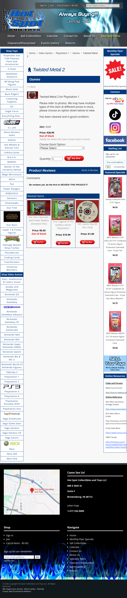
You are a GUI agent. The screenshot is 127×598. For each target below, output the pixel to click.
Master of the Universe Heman (12, 168)
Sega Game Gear (12, 423)
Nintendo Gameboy (12, 301)
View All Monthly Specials (115, 86)
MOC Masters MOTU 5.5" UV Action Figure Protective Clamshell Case (115, 338)
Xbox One (11, 458)
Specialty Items (110, 36)
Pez (12, 184)
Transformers (12, 262)
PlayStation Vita (12, 408)
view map (73, 505)
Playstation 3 (12, 391)
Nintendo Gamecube (12, 328)
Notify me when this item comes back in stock (65, 139)
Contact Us (71, 36)
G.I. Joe (12, 127)
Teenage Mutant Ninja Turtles (12, 246)
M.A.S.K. (12, 157)
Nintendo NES (12, 339)
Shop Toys (12, 50)
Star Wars (11, 224)
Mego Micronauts (12, 174)
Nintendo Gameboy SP (12, 321)
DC (11, 106)
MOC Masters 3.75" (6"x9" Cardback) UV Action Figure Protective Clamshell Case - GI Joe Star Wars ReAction (115, 292)
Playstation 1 (12, 376)
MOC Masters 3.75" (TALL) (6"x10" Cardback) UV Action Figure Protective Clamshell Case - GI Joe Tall (115, 244)
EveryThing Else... (12, 116)
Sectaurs (12, 198)
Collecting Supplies (12, 100)
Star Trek (12, 207)
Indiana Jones (12, 152)
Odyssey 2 (12, 372)
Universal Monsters (12, 268)
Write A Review (90, 170)
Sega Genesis (11, 428)
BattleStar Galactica (12, 75)
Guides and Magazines (11, 288)
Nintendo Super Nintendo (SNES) (12, 346)
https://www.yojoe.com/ (116, 432)
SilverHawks (12, 202)
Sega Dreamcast (12, 418)
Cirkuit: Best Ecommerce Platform (16, 591)
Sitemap (40, 589)
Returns (70, 43)
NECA (12, 179)
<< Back (31, 86)
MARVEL (12, 161)
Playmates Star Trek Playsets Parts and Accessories (11, 60)
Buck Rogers (12, 94)
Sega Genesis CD (11, 432)
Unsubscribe (119, 167)
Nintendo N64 (12, 334)
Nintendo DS (12, 294)
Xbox (12, 449)
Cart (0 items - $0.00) (67, 5)
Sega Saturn (12, 437)
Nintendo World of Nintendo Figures (11, 366)
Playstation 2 (12, 381)
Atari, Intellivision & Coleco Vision (12, 280)
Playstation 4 (12, 396)
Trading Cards (12, 257)
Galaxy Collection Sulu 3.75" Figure (115, 201)
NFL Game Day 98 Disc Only (87, 225)
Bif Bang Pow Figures (11, 83)
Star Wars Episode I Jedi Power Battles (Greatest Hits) (39, 220)
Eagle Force (12, 111)
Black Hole (12, 89)
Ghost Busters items (12, 134)
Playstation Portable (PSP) (12, 402)
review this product (74, 184)
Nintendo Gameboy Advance (11, 313)
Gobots (12, 139)
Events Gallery (50, 43)
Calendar (52, 36)
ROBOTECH (12, 193)
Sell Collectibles (31, 36)
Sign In (43, 5)
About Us (89, 36)
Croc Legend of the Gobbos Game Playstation (63, 225)
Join (52, 5)
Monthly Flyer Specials (82, 539)
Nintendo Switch (12, 351)
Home (11, 36)
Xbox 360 (12, 453)
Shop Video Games (11, 274)
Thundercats (12, 252)
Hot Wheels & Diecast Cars (12, 146)
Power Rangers (11, 188)
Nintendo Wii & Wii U (12, 358)
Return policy (29, 589)
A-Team (12, 68)
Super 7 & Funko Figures (11, 231)
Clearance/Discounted (21, 43)
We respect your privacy (12, 589)
